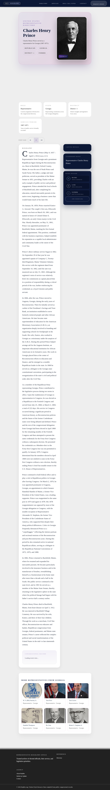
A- (30, 140)
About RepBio (21, 773)
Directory (59, 758)
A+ (42, 140)
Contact (19, 778)
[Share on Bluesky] (77, 179)
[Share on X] (77, 186)
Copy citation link (77, 198)
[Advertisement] (55, 83)
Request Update (98, 4)
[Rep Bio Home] (12, 3)
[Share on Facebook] (77, 193)
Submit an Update (22, 776)
